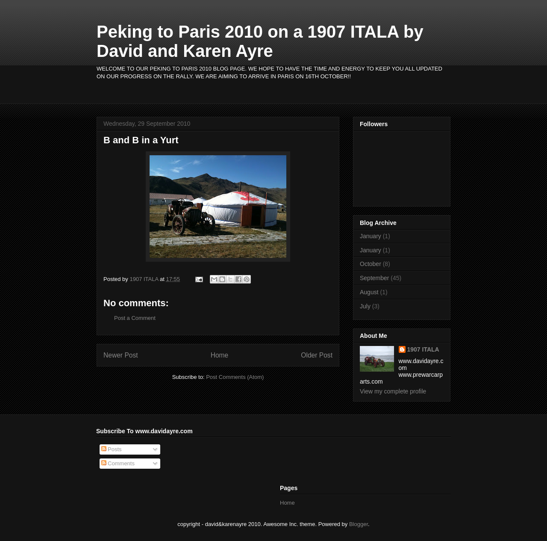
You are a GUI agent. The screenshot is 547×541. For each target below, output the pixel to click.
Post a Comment (135, 318)
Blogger (358, 524)
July (365, 306)
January (370, 236)
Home (220, 355)
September (374, 278)
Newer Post (120, 355)
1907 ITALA (423, 349)
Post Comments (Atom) (235, 377)
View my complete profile (393, 391)
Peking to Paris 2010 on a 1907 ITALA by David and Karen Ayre (260, 41)
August (369, 292)
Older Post (316, 355)
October (370, 263)
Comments (118, 463)
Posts (111, 449)
